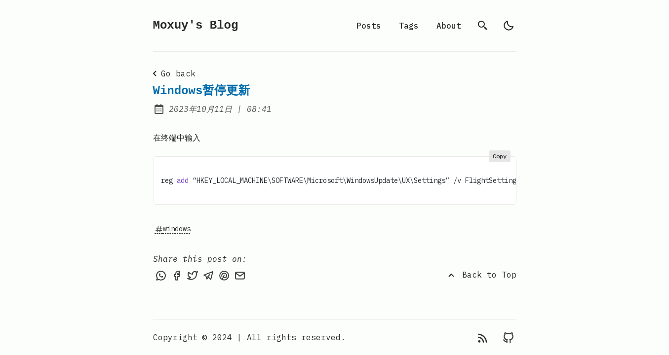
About (448, 26)
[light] (508, 26)
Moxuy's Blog (195, 25)
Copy (500, 156)
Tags (409, 26)
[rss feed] (482, 337)
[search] (483, 26)
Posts (368, 26)
